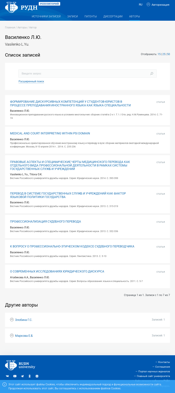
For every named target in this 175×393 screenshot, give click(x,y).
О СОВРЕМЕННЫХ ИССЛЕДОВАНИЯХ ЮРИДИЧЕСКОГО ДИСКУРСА (57, 277)
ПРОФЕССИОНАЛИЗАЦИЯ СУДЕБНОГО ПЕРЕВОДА (45, 227)
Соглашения (162, 366)
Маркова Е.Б (24, 341)
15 (159, 60)
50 (168, 60)
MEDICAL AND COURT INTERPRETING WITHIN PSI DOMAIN (50, 139)
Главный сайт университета (153, 376)
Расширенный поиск (31, 87)
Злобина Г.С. (23, 326)
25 (163, 60)
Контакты (164, 362)
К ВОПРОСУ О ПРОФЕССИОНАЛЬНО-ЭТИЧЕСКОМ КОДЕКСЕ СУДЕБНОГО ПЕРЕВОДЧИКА (72, 252)
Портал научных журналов (154, 371)
